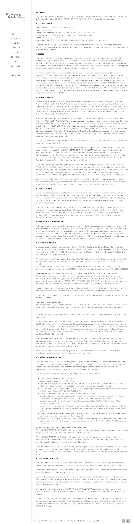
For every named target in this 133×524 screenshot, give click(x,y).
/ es (15, 75)
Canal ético (77, 521)
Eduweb (99, 521)
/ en (12, 75)
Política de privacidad (67, 521)
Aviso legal (57, 521)
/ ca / (18, 75)
